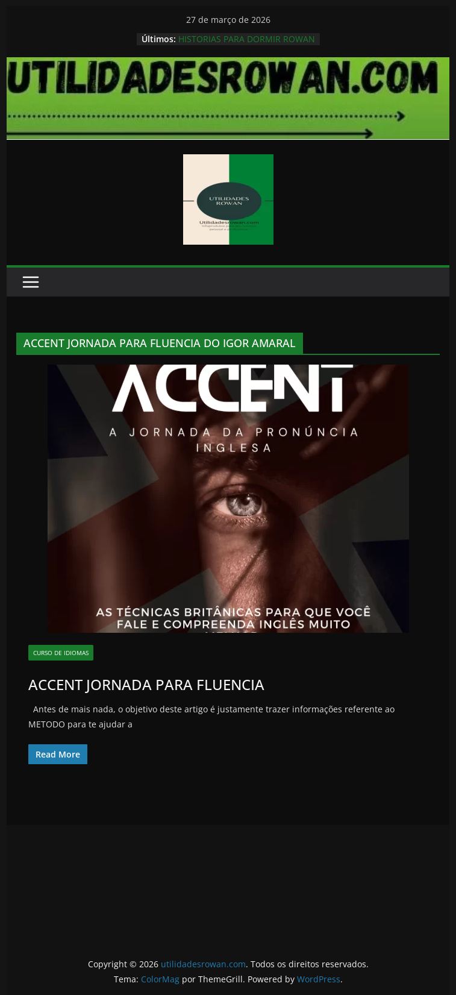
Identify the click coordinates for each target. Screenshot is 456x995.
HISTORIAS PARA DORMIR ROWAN (246, 39)
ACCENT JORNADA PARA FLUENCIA (146, 684)
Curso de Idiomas (61, 652)
